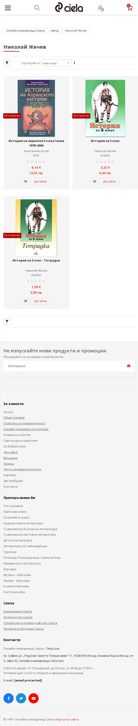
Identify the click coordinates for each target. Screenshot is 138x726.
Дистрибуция (13, 473)
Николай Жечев (105, 147)
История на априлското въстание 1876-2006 (36, 139)
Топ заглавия (13, 498)
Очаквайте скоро (16, 510)
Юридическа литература (22, 556)
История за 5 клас (105, 137)
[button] (25, 177)
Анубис (105, 152)
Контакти (10, 479)
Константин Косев (36, 147)
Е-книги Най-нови (16, 579)
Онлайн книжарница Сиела (25, 31)
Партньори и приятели (20, 433)
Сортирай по (30, 63)
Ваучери (9, 561)
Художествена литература (23, 515)
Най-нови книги (15, 504)
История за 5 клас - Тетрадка (36, 253)
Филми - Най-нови (16, 573)
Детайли (40, 178)
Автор (55, 31)
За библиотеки (14, 439)
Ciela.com (53, 641)
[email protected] (28, 673)
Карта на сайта (67, 712)
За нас (8, 404)
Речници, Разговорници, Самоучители (31, 550)
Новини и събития (17, 427)
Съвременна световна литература (29, 527)
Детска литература (17, 533)
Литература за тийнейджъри (25, 538)
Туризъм (9, 544)
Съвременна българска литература (30, 521)
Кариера (9, 467)
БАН (36, 152)
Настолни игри (14, 584)
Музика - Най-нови (17, 567)
